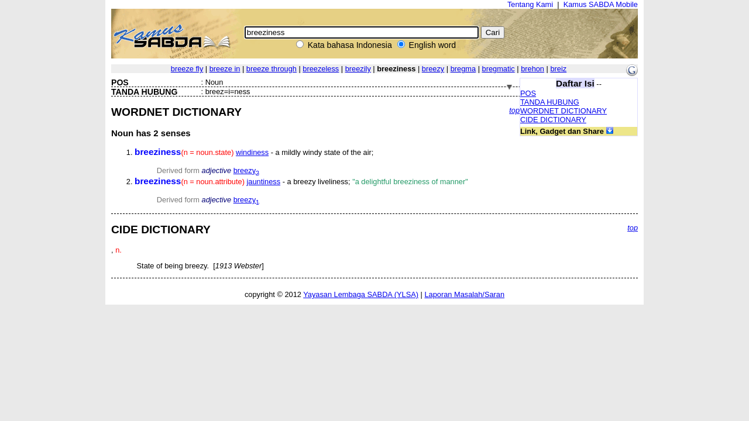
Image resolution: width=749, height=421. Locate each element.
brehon (532, 68)
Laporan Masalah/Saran (464, 294)
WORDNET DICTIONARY (563, 110)
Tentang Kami (530, 4)
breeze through (271, 68)
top (514, 110)
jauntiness (263, 181)
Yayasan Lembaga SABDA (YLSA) (360, 294)
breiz (558, 68)
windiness (252, 152)
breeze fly (187, 68)
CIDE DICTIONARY (553, 119)
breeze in (224, 68)
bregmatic (498, 68)
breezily (358, 68)
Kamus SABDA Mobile (601, 4)
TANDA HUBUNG (549, 102)
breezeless (321, 68)
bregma (463, 68)
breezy (433, 68)
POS (528, 93)
